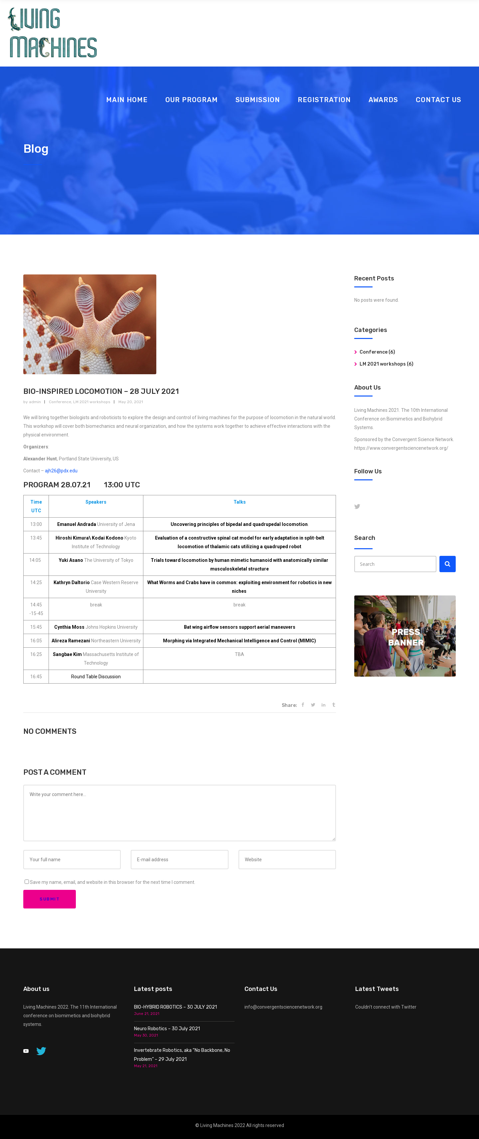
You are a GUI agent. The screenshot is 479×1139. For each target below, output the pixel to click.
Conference (60, 402)
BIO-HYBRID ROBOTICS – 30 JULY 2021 (175, 1007)
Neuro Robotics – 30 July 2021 (167, 1029)
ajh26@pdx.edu (61, 470)
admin (35, 402)
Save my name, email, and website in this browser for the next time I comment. (112, 882)
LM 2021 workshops (91, 402)
